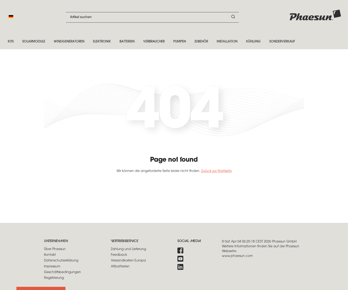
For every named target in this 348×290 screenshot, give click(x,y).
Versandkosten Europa (128, 260)
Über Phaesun (55, 249)
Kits (11, 41)
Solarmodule (33, 41)
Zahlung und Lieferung (128, 249)
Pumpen (179, 41)
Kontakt (50, 255)
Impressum (52, 266)
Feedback (119, 255)
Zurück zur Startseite (216, 171)
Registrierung (54, 278)
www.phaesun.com (237, 256)
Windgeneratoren (69, 41)
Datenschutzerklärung (61, 260)
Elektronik (102, 41)
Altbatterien (120, 266)
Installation (227, 41)
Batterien (127, 41)
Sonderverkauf (282, 41)
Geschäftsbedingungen (62, 272)
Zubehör (201, 41)
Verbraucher (154, 41)
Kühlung (253, 41)
